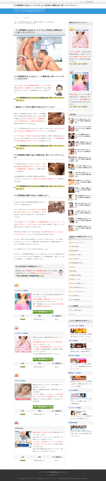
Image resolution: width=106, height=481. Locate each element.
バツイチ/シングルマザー (77, 291)
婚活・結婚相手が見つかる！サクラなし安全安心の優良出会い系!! (79, 197)
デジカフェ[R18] (20, 380)
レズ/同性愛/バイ (75, 295)
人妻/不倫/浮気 (75, 246)
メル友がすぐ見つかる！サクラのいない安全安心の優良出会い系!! (79, 213)
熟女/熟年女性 (74, 250)
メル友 (73, 267)
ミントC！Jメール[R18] (76, 326)
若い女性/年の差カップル (77, 287)
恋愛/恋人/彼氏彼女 (76, 275)
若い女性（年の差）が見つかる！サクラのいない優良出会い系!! (79, 151)
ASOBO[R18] (73, 422)
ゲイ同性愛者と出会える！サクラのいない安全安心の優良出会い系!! (79, 228)
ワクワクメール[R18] (21, 333)
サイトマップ (83, 1)
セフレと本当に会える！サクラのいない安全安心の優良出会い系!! (79, 121)
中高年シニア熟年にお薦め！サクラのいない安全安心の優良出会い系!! (79, 190)
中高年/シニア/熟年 (76, 254)
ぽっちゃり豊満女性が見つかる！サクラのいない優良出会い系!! (79, 136)
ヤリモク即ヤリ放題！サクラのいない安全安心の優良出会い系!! (80, 167)
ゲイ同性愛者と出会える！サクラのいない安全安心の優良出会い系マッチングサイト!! (45, 5)
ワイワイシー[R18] (75, 407)
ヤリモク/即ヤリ (75, 258)
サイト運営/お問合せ (76, 310)
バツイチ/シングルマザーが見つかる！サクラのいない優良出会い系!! (80, 128)
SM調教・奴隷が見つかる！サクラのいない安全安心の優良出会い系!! (80, 144)
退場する (51, 22)
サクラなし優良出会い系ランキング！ (32, 11)
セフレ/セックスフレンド (77, 242)
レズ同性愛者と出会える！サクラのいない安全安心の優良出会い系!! (79, 220)
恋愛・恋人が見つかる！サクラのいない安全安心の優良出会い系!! (79, 205)
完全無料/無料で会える (77, 262)
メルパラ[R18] (73, 340)
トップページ (16, 17)
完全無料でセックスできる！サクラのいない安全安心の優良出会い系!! (79, 182)
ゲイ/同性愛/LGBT (76, 299)
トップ (17, 11)
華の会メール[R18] (75, 373)
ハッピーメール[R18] (21, 290)
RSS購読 (91, 1)
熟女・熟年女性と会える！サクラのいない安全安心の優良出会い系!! (79, 159)
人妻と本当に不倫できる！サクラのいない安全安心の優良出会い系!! (79, 174)
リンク (73, 314)
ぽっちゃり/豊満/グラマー (78, 283)
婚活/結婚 (73, 271)
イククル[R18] (73, 390)
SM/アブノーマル (75, 279)
